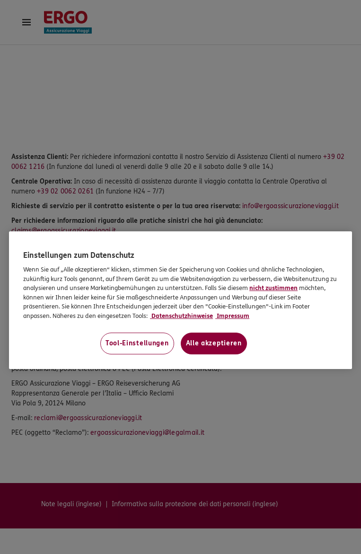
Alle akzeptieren (214, 344)
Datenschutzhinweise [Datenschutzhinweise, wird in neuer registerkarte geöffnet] (181, 316)
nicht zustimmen (273, 288)
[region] (180, 300)
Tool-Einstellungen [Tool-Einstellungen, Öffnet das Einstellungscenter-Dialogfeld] (137, 344)
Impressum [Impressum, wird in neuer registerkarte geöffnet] (232, 316)
